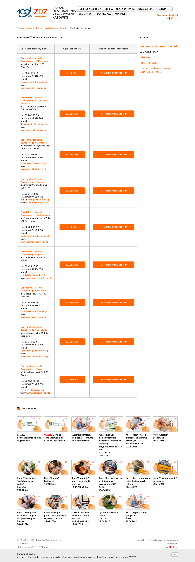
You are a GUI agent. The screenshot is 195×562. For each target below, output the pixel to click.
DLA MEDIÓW (104, 14)
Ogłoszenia (145, 9)
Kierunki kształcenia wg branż (50, 28)
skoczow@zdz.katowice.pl (33, 311)
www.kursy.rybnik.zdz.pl (38, 278)
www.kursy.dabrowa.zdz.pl (33, 130)
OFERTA (108, 9)
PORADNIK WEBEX (149, 63)
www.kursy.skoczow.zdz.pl (33, 317)
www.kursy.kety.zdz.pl (37, 202)
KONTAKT (120, 14)
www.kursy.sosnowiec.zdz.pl (34, 356)
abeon (173, 547)
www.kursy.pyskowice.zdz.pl (34, 241)
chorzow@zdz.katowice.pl (33, 82)
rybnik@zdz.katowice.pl (32, 275)
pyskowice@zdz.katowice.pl (34, 236)
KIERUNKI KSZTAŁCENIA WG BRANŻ (158, 46)
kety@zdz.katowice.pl (39, 199)
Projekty (161, 9)
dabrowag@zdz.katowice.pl (34, 124)
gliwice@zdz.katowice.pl (33, 163)
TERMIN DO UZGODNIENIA (113, 73)
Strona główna (24, 28)
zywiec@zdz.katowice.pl (32, 390)
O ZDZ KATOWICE (125, 9)
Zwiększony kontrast (167, 15)
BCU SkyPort (86, 14)
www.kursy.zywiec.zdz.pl (38, 392)
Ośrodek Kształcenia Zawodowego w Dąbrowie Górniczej (33, 100)
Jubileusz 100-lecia (90, 9)
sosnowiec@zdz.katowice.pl (34, 350)
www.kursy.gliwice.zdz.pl (33, 169)
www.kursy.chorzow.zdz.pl (33, 88)
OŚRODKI (145, 57)
